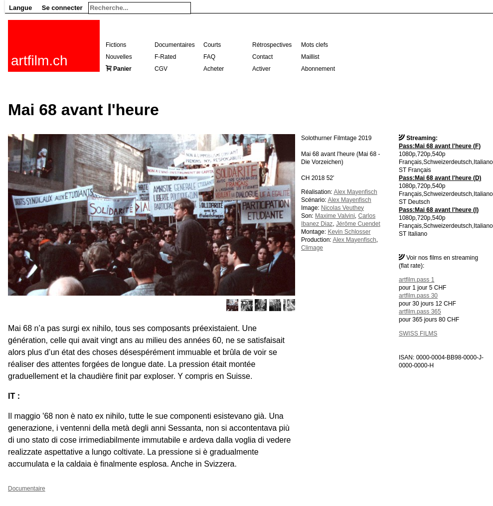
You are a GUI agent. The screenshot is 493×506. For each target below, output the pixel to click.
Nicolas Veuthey (342, 207)
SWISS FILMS (418, 333)
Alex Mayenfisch (355, 191)
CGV (161, 68)
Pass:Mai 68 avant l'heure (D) (440, 177)
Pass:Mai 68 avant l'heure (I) (439, 209)
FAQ (209, 56)
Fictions (116, 44)
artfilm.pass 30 (418, 295)
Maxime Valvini (335, 215)
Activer (261, 68)
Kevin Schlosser (349, 231)
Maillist (310, 56)
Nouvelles (119, 56)
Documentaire (26, 488)
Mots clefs (314, 44)
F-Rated (165, 56)
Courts (212, 44)
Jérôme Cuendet (358, 223)
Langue (20, 7)
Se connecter (62, 7)
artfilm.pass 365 (420, 311)
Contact (262, 56)
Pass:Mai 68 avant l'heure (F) (440, 146)
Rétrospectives (272, 44)
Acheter (213, 68)
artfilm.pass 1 (416, 279)
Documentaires (175, 44)
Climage (312, 247)
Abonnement (318, 68)
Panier (122, 68)
